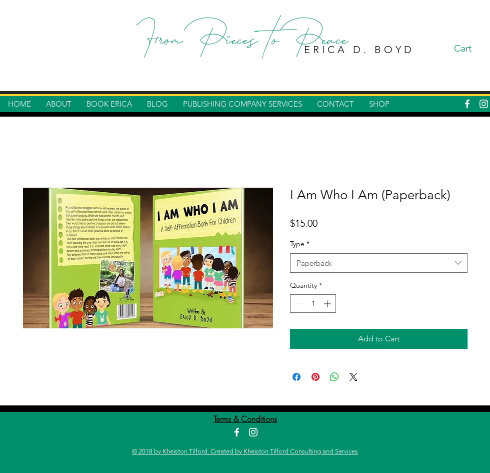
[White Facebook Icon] (467, 104)
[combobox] (379, 263)
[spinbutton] (313, 303)
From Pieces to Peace (245, 43)
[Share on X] (354, 377)
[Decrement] (298, 303)
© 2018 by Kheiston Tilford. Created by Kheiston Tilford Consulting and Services (245, 451)
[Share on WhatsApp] (334, 377)
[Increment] (328, 303)
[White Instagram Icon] (484, 104)
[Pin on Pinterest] (316, 377)
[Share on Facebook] (296, 377)
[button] (471, 48)
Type (300, 243)
